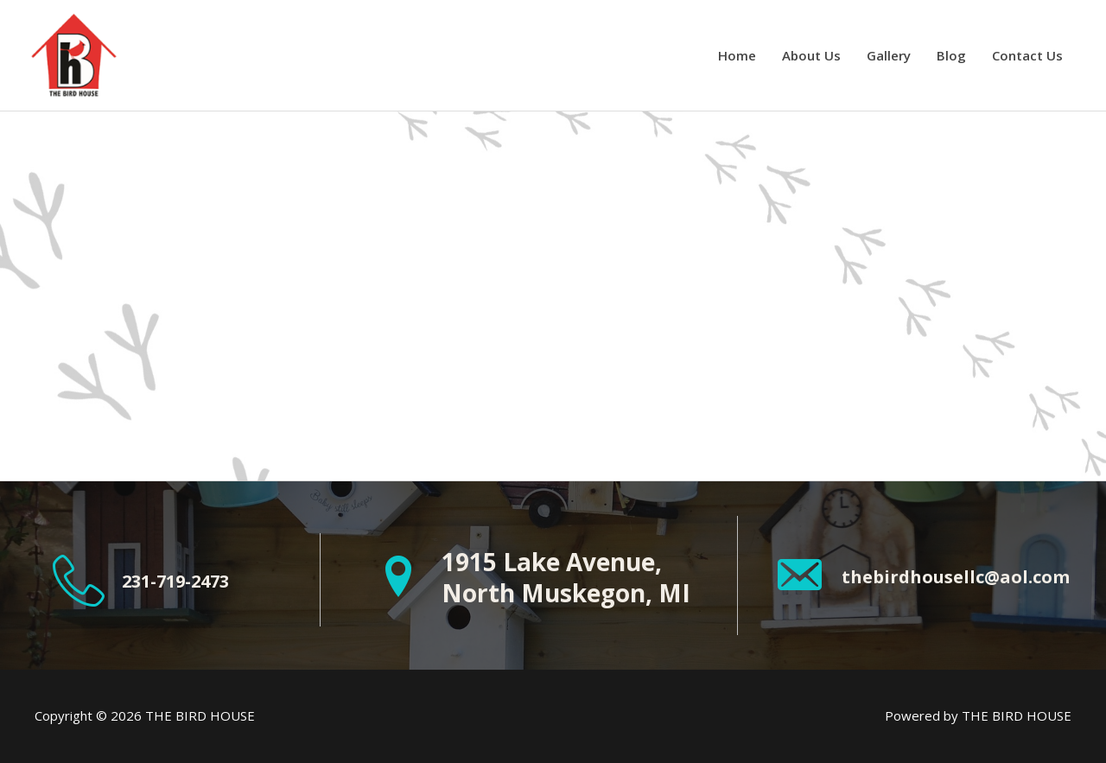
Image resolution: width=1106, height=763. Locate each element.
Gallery (889, 55)
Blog (951, 55)
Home (737, 55)
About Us (811, 55)
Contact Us (1027, 55)
